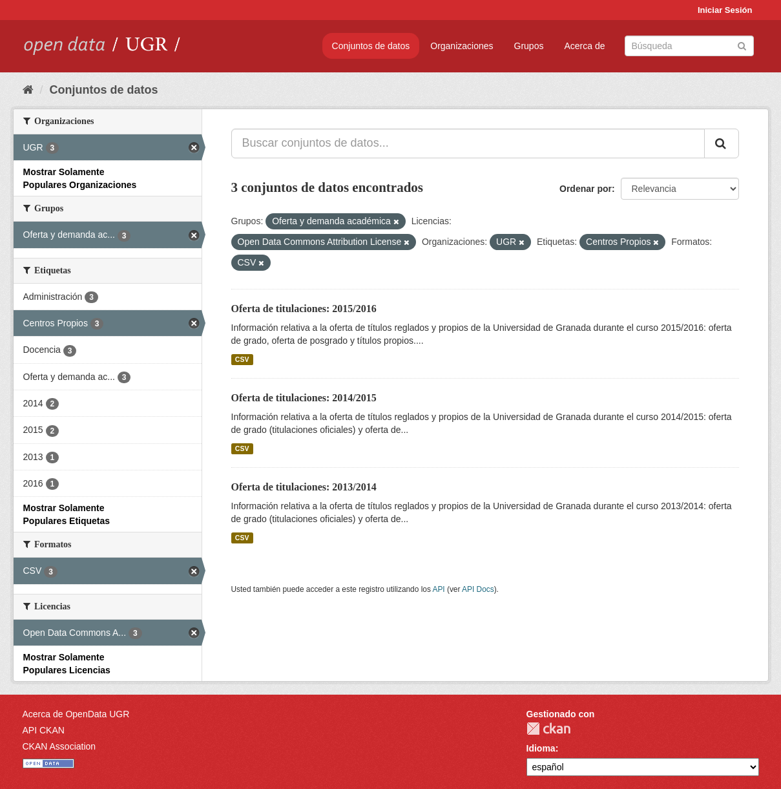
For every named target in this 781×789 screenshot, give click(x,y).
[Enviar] (741, 44)
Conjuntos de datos (371, 46)
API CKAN (44, 730)
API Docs (478, 589)
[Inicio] (28, 89)
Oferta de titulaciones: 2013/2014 (304, 486)
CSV (242, 359)
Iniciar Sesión (725, 10)
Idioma (541, 748)
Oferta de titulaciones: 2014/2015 (304, 397)
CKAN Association (59, 746)
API (438, 589)
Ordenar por (585, 189)
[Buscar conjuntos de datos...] (468, 143)
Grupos (529, 46)
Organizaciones (461, 46)
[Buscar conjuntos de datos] (689, 46)
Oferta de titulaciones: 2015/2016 (304, 308)
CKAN (548, 728)
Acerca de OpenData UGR (76, 714)
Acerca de (584, 46)
